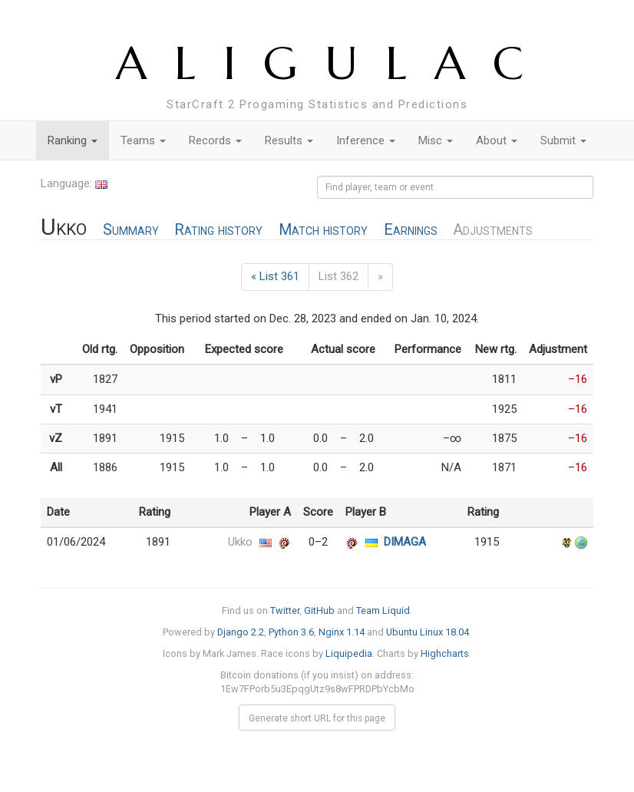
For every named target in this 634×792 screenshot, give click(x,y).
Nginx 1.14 (342, 632)
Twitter (284, 610)
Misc (435, 140)
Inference (365, 140)
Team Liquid (383, 610)
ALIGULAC (333, 63)
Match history (323, 230)
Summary (131, 230)
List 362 (338, 276)
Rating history (218, 230)
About (496, 140)
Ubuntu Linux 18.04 (427, 632)
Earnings (411, 230)
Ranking (72, 140)
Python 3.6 (291, 632)
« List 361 (275, 276)
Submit (563, 140)
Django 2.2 (240, 632)
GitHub (319, 610)
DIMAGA (405, 542)
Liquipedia (348, 653)
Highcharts (445, 653)
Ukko (240, 542)
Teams (143, 140)
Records (215, 140)
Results (289, 140)
